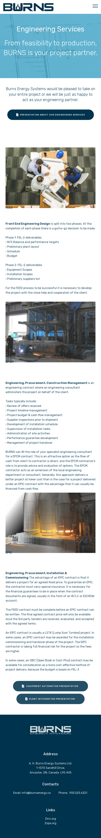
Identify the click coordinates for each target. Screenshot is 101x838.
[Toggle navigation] (95, 6)
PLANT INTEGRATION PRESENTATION (50, 703)
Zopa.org (50, 827)
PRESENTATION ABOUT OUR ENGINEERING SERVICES (50, 115)
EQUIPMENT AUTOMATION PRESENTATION (50, 690)
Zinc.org (50, 822)
